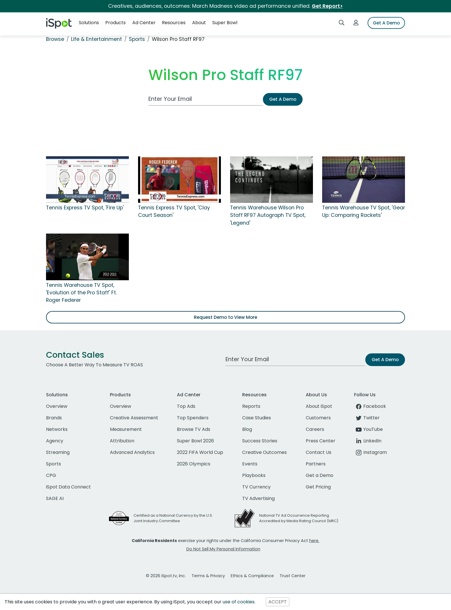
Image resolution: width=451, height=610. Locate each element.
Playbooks (253, 475)
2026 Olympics (193, 464)
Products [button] (115, 22)
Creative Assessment (134, 417)
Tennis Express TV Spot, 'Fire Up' (85, 207)
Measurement (126, 429)
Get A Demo (386, 23)
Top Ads (186, 406)
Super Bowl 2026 (195, 440)
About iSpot (319, 406)
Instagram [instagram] (370, 452)
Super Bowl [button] (224, 22)
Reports (251, 406)
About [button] (199, 22)
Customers (318, 417)
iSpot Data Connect (68, 487)
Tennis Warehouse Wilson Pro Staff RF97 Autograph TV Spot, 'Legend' (267, 215)
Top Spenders (193, 417)
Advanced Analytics (132, 452)
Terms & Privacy (208, 576)
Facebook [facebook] (370, 406)
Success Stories (259, 440)
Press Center (320, 440)
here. (314, 540)
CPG (51, 475)
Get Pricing (318, 487)
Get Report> (327, 6)
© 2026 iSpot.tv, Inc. (166, 576)
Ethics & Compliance (252, 576)
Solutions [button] (89, 22)
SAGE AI (55, 498)
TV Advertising (258, 498)
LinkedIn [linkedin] (367, 440)
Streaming (58, 452)
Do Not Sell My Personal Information (223, 549)
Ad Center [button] (144, 22)
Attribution (122, 440)
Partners (316, 464)
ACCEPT (277, 601)
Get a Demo (319, 475)
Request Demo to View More (225, 317)
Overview (56, 406)
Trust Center (292, 576)
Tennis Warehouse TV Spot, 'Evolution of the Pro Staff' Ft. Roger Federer (81, 293)
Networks (57, 429)
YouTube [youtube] (368, 429)
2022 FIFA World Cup (200, 452)
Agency (54, 440)
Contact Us (318, 452)
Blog (247, 429)
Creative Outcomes (264, 452)
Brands (54, 417)
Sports (53, 464)
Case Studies (256, 417)
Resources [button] (174, 22)
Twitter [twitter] (367, 417)
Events (249, 464)
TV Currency (256, 487)
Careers (315, 429)
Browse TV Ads (193, 429)
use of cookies (239, 601)
